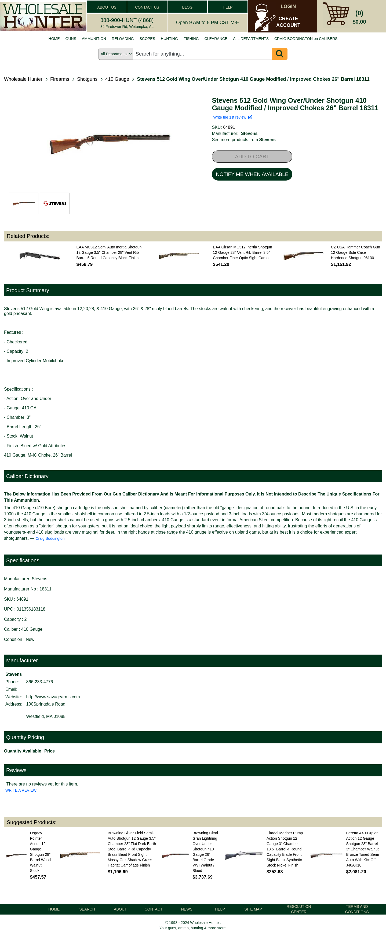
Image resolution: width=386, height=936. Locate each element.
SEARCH (87, 909)
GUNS (70, 38)
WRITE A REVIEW (21, 790)
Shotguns (87, 79)
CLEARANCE (216, 38)
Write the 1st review (232, 117)
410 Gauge (117, 79)
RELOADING (123, 38)
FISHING (191, 38)
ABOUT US (106, 7)
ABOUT (120, 909)
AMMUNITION (94, 38)
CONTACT (154, 909)
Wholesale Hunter (23, 79)
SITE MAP (253, 909)
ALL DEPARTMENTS (251, 38)
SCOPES (147, 38)
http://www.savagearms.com (53, 697)
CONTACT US (147, 7)
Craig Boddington (49, 538)
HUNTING (169, 38)
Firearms (59, 79)
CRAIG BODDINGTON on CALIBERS (305, 38)
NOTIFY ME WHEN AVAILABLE (252, 174)
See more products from (243, 139)
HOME (54, 38)
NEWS (186, 909)
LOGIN (288, 6)
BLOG (187, 7)
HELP (228, 7)
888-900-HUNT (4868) (127, 20)
